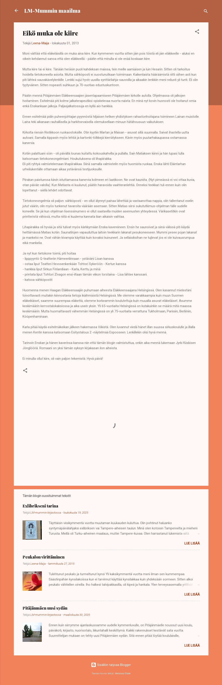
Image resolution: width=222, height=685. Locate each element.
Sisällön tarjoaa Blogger (111, 665)
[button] (197, 32)
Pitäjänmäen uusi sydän (45, 608)
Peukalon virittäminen (44, 557)
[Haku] (205, 12)
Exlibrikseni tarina (40, 506)
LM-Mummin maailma (52, 10)
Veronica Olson (123, 673)
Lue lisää (192, 543)
